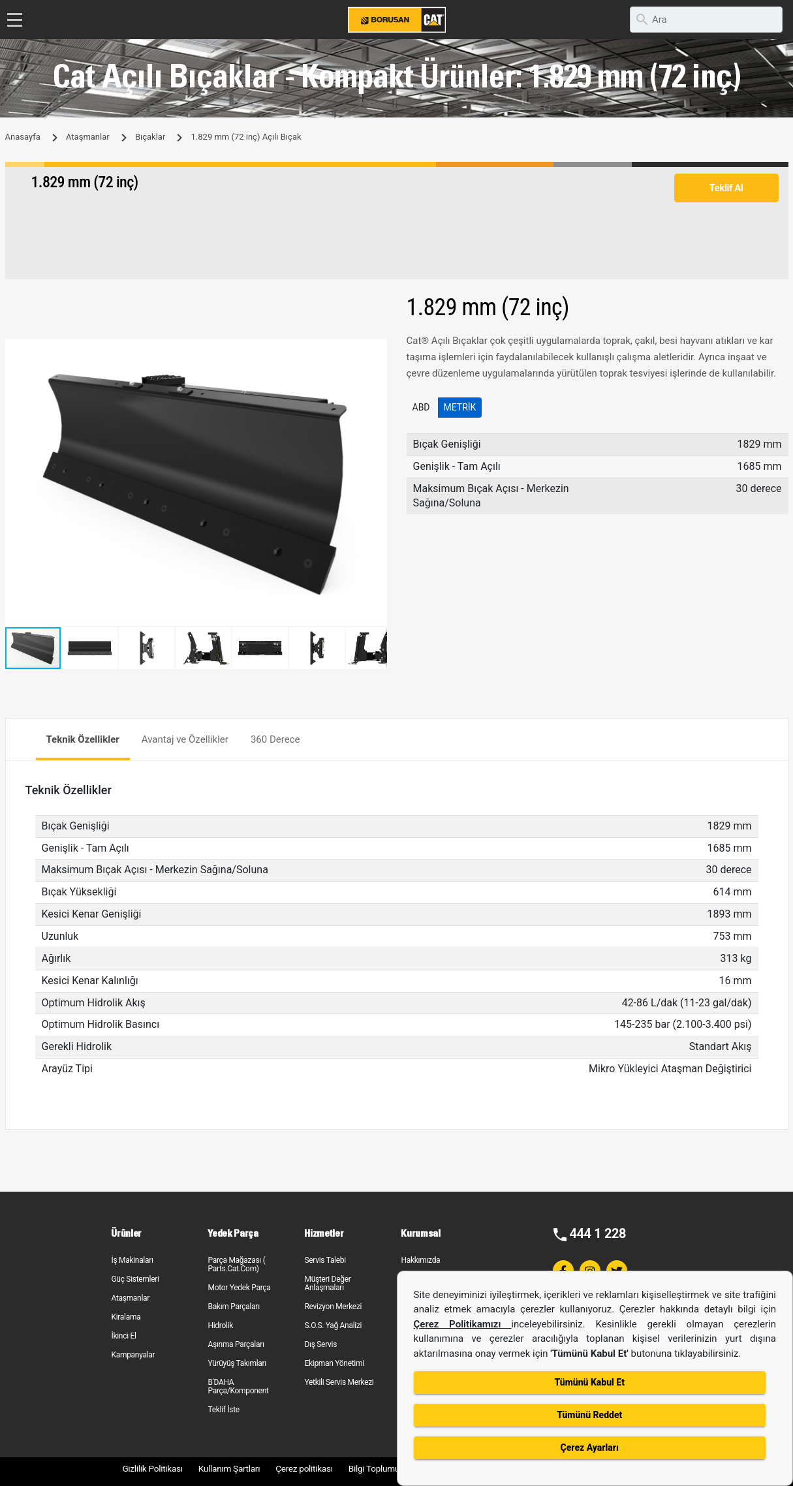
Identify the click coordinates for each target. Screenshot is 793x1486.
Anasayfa (22, 137)
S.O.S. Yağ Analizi (333, 1325)
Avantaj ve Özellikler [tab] (185, 739)
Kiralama (125, 1317)
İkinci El (123, 1335)
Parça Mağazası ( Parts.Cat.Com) (236, 1264)
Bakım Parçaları (233, 1306)
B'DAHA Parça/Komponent (238, 1386)
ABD (421, 407)
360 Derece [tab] (275, 739)
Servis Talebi (324, 1260)
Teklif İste (223, 1409)
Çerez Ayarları (590, 1447)
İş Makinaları (132, 1260)
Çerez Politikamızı (463, 1324)
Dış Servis (320, 1344)
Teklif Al (726, 188)
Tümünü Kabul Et (590, 1382)
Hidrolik (220, 1325)
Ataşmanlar (88, 137)
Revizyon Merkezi (333, 1306)
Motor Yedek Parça (239, 1287)
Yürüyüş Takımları (237, 1363)
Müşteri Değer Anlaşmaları (327, 1283)
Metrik (460, 407)
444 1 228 (597, 1233)
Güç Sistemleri (135, 1279)
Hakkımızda (420, 1260)
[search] (706, 20)
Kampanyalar (133, 1354)
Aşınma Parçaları (236, 1344)
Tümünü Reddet (589, 1415)
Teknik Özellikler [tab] (82, 739)
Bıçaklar (150, 137)
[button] (375, 351)
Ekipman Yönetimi (334, 1363)
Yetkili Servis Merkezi (338, 1382)
